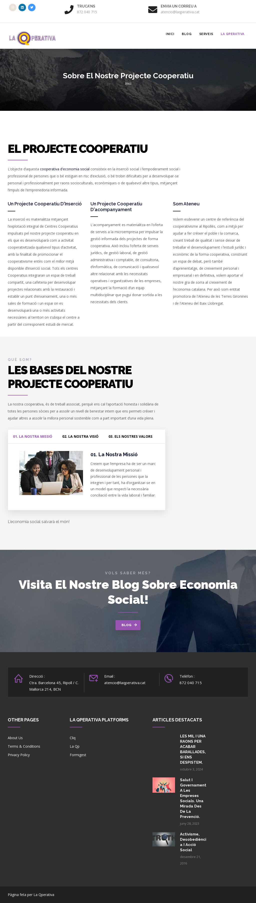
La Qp (75, 746)
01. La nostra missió (32, 436)
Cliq (73, 737)
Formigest (78, 754)
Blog (187, 34)
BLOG (127, 625)
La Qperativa (232, 34)
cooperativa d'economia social (65, 169)
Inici (170, 34)
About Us (15, 737)
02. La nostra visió (80, 436)
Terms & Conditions (24, 746)
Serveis (206, 34)
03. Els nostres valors (130, 436)
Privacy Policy (19, 754)
